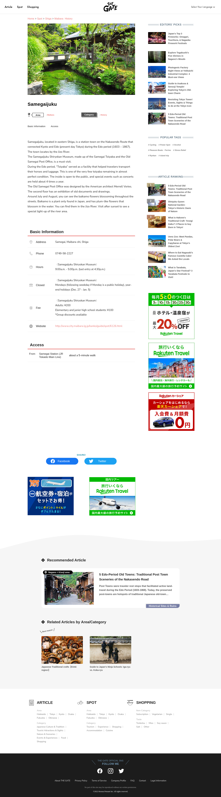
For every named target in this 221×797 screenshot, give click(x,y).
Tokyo (52, 714)
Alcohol (177, 145)
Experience (103, 726)
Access (54, 126)
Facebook (64, 461)
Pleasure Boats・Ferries (160, 150)
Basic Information (36, 126)
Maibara (50, 115)
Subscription (142, 714)
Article (8, 7)
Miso (151, 723)
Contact (142, 780)
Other (146, 726)
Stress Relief (180, 150)
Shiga (48, 18)
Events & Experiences (47, 737)
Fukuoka (41, 717)
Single (169, 714)
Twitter (102, 461)
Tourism (90, 726)
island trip (164, 156)
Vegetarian (157, 714)
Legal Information (158, 780)
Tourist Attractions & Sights (50, 730)
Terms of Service (99, 780)
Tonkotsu (140, 723)
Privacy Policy (81, 780)
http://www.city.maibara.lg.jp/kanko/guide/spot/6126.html (88, 326)
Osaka (71, 714)
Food (63, 737)
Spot (20, 7)
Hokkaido (41, 714)
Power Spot (165, 145)
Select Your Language (202, 6)
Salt (138, 726)
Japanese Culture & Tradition (50, 726)
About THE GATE (62, 780)
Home (31, 18)
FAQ (133, 780)
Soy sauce (162, 723)
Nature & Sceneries (46, 734)
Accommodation (94, 730)
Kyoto (61, 714)
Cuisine (109, 730)
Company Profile (118, 780)
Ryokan (153, 156)
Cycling (153, 145)
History (104, 115)
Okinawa (52, 717)
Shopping (33, 7)
